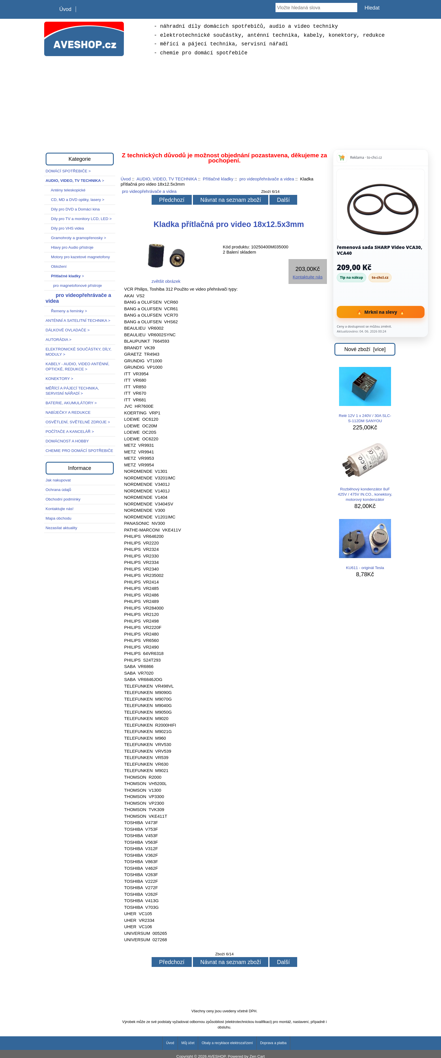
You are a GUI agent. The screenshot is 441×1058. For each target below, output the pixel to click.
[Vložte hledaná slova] (316, 7)
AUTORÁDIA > (58, 339)
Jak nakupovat (58, 480)
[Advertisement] (220, 103)
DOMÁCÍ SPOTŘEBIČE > (68, 171)
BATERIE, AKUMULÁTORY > (71, 403)
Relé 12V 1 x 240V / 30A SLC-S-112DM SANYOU (365, 395)
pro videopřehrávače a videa (266, 178)
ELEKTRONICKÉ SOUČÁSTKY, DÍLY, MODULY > (78, 352)
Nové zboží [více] (365, 349)
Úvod (65, 9)
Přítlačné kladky (218, 178)
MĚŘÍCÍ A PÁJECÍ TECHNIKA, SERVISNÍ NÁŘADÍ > (72, 391)
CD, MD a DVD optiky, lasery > (75, 199)
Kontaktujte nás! (60, 509)
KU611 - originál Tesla (365, 544)
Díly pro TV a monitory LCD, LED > (79, 219)
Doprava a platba (273, 1043)
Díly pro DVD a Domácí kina (73, 209)
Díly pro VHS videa (65, 228)
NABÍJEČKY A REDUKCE (68, 412)
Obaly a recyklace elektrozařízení (227, 1043)
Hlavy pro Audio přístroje (70, 247)
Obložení (56, 266)
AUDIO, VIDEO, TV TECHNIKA (167, 178)
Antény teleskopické (65, 190)
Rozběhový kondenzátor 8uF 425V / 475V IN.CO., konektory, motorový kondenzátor (365, 471)
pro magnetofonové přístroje (74, 285)
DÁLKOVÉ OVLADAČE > (68, 330)
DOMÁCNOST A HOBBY (67, 441)
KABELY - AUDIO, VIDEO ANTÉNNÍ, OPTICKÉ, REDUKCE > (77, 366)
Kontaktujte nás (308, 276)
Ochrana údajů (58, 490)
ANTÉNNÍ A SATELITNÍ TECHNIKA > (78, 320)
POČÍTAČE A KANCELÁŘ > (70, 431)
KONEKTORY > (59, 378)
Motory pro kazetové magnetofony (78, 257)
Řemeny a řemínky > (66, 311)
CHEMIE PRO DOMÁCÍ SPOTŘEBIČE (79, 450)
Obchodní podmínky (63, 499)
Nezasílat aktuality (61, 528)
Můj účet (187, 1043)
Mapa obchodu (58, 518)
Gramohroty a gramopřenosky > (76, 238)
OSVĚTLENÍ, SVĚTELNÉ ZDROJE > (78, 422)
